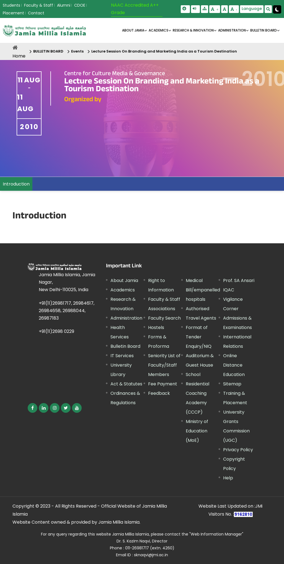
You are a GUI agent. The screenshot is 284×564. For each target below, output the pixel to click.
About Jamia (133, 30)
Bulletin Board (125, 346)
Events (77, 51)
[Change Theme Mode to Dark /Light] (277, 9)
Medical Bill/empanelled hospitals (203, 289)
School (193, 374)
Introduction (16, 184)
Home (18, 56)
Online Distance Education (234, 365)
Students (11, 5)
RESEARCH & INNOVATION (193, 30)
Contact (36, 13)
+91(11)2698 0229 (56, 331)
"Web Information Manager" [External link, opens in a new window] (216, 534)
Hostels (156, 327)
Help (228, 478)
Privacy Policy (238, 449)
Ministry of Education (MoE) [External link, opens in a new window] (197, 430)
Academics (122, 290)
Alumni (63, 5)
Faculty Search (164, 318)
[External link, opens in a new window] (32, 408)
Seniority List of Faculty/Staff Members (164, 365)
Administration (126, 318)
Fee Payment (162, 384)
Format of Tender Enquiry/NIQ (198, 336)
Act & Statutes (126, 384)
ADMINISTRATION (232, 30)
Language (252, 8)
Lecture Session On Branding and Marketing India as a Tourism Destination (164, 51)
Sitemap (232, 384)
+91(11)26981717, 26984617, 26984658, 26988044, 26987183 (66, 310)
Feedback (159, 393)
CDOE (79, 5)
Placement (13, 13)
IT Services (122, 355)
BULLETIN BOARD (263, 30)
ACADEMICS (158, 30)
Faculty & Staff (38, 5)
